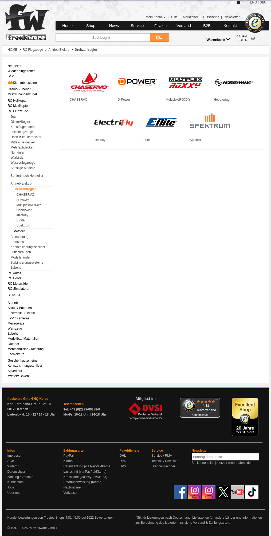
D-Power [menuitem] (23, 200)
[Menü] (217, 401)
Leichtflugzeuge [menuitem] (22, 132)
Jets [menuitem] (14, 117)
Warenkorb (218, 39)
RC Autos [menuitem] (14, 273)
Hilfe (174, 17)
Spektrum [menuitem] (23, 225)
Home (67, 26)
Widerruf (13, 466)
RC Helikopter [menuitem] (18, 101)
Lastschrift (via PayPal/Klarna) (85, 472)
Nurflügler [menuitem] (18, 152)
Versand (183, 26)
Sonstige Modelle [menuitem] (23, 168)
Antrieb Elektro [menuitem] (21, 183)
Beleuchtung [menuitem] (20, 237)
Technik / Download (165, 461)
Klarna (68, 461)
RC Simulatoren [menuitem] (19, 289)
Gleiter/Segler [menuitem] (20, 122)
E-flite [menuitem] (21, 220)
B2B (207, 26)
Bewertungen (104, 517)
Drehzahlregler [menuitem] (25, 189)
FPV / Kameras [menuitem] (18, 318)
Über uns (14, 493)
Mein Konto (156, 17)
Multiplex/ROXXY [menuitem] (29, 205)
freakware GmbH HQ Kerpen (28, 399)
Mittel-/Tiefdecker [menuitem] (23, 142)
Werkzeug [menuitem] (15, 328)
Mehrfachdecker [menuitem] (22, 147)
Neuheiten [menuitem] (15, 66)
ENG (253, 2)
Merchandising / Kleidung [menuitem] (26, 349)
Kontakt (230, 26)
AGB (10, 461)
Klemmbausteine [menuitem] (22, 82)
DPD (123, 461)
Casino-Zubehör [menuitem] (19, 89)
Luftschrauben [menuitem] (21, 252)
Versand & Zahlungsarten (211, 523)
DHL (123, 455)
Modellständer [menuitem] (21, 257)
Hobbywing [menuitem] (24, 210)
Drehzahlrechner (163, 466)
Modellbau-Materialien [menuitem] (23, 339)
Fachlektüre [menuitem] (16, 354)
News (114, 26)
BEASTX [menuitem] (14, 295)
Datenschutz (16, 472)
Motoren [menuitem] (19, 231)
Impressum (15, 455)
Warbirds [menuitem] (17, 157)
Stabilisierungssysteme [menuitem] (27, 262)
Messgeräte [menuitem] (16, 323)
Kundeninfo (15, 482)
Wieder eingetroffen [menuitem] (22, 71)
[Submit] (159, 37)
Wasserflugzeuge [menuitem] (23, 163)
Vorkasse (70, 493)
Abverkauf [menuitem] (15, 371)
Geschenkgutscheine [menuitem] (23, 360)
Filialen (160, 26)
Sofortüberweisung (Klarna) (83, 482)
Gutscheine (211, 17)
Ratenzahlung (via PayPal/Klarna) (88, 466)
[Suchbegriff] (103, 37)
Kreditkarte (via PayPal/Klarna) (85, 477)
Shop (90, 26)
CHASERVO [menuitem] (25, 195)
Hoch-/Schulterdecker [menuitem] (26, 137)
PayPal (69, 455)
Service (137, 26)
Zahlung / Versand (20, 477)
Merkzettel (190, 17)
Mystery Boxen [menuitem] (18, 376)
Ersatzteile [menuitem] (18, 242)
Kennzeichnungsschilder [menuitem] (28, 247)
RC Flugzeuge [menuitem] (18, 111)
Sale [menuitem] (11, 76)
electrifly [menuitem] (22, 215)
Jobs (10, 487)
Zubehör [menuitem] (17, 267)
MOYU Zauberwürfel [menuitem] (22, 94)
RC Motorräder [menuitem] (18, 283)
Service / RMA (162, 455)
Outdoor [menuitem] (13, 344)
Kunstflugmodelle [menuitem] (23, 127)
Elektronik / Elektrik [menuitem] (21, 313)
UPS (123, 466)
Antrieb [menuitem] (13, 303)
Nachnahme (72, 487)
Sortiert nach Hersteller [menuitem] (27, 176)
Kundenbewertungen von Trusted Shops (36, 517)
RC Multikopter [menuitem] (18, 106)
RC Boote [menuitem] (15, 278)
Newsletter (232, 17)
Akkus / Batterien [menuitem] (20, 308)
